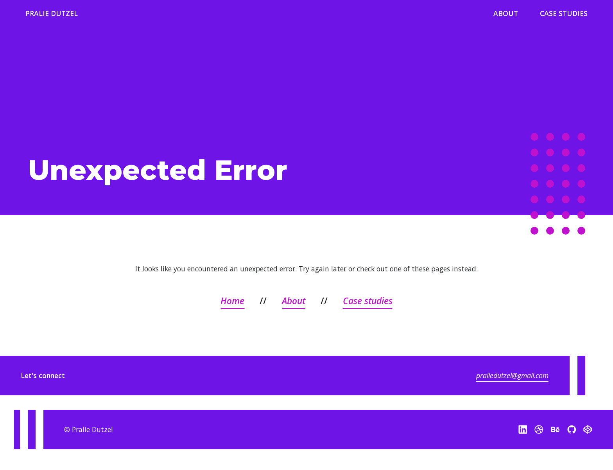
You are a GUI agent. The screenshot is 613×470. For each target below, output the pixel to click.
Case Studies (564, 13)
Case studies (368, 301)
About (505, 13)
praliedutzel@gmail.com (512, 375)
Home (232, 301)
